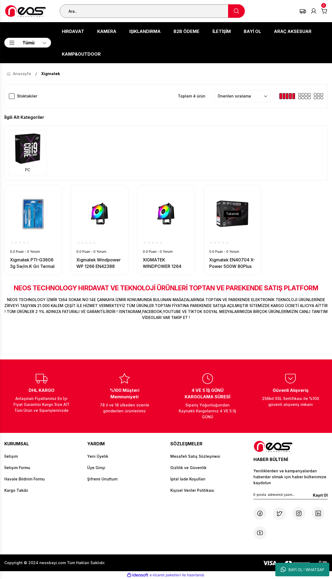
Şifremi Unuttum (102, 479)
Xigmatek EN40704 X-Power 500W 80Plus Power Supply (232, 263)
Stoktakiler (27, 96)
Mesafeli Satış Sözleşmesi (195, 456)
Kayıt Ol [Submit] (320, 495)
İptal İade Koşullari (187, 479)
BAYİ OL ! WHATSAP (302, 570)
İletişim (11, 456)
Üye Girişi (96, 467)
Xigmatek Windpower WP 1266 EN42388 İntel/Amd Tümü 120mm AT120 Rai (98, 263)
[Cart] (324, 11)
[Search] (152, 11)
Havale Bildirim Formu (24, 479)
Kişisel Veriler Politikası (192, 490)
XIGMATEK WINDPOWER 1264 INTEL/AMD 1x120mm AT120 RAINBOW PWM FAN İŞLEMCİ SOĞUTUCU (165, 263)
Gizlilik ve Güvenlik (188, 467)
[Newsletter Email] (290, 495)
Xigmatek (50, 73)
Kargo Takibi (16, 490)
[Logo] (25, 11)
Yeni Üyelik (97, 456)
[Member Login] (313, 11)
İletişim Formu (17, 467)
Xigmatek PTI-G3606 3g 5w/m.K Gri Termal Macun (32, 263)
